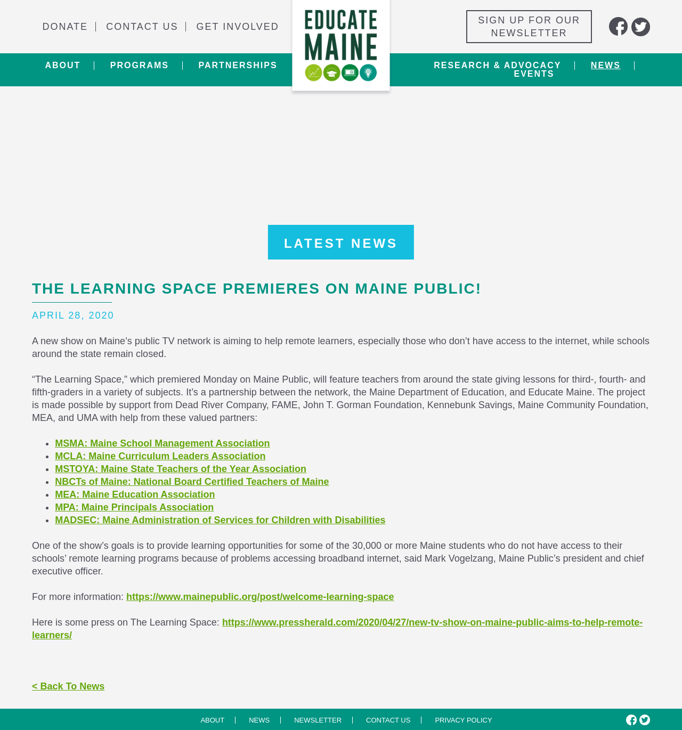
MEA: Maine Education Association (135, 494)
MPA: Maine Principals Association (134, 507)
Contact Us (142, 26)
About (62, 65)
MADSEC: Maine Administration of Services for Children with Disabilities (220, 520)
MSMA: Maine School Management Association (162, 443)
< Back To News (68, 686)
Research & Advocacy (497, 65)
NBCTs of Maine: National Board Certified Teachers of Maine (192, 481)
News (606, 65)
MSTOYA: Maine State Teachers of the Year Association (180, 469)
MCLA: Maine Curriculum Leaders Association (160, 456)
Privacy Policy (463, 720)
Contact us (388, 720)
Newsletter (318, 720)
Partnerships (237, 65)
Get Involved (238, 26)
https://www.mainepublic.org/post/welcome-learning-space (260, 596)
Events (534, 74)
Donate (65, 26)
